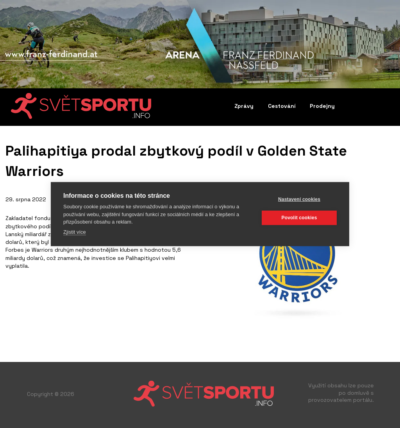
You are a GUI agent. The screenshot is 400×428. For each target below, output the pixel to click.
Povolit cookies (299, 217)
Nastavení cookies (299, 199)
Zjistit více (74, 232)
